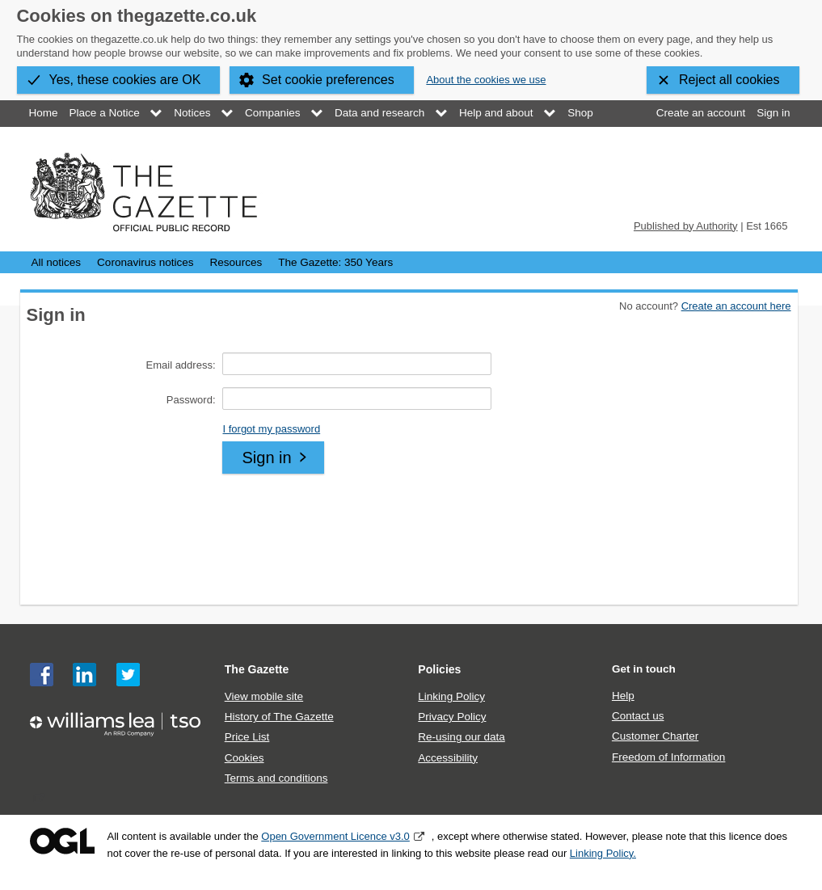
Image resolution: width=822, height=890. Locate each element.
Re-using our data (461, 737)
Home (43, 113)
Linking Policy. (603, 853)
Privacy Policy (452, 717)
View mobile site (264, 696)
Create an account (700, 113)
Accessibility (448, 758)
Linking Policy (451, 696)
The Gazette (257, 669)
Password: (191, 400)
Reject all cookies (729, 79)
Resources (236, 262)
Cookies (244, 758)
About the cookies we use (486, 80)
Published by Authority (686, 226)
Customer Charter (655, 736)
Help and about (496, 113)
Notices (192, 113)
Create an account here (736, 306)
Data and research (379, 113)
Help (623, 696)
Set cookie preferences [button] (328, 79)
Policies (439, 669)
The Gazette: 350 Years (335, 262)
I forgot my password (271, 429)
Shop (580, 113)
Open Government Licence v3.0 (335, 836)
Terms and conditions (276, 778)
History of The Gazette (279, 717)
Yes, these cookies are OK (125, 79)
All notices (57, 262)
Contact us (638, 716)
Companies (272, 113)
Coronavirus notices (145, 262)
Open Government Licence (62, 841)
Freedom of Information (668, 757)
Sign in (773, 113)
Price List (247, 737)
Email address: (181, 365)
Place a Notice (105, 113)
